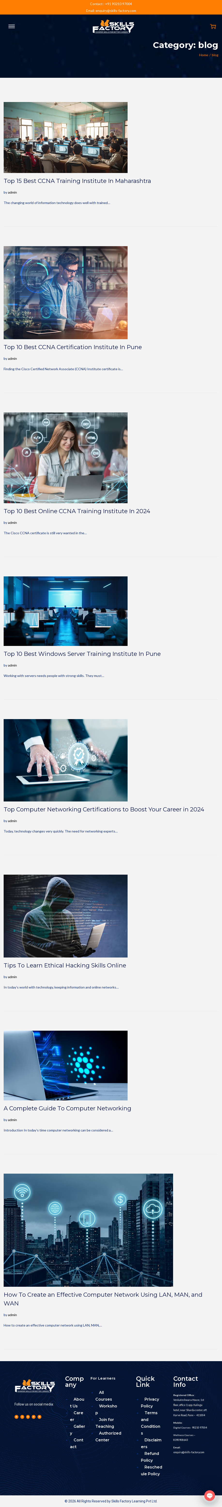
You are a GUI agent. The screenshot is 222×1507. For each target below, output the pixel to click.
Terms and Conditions (150, 1423)
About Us (77, 1402)
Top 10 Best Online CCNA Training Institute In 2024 (77, 511)
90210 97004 (199, 1426)
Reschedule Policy (151, 1470)
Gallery (77, 1430)
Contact (76, 1443)
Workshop (106, 1409)
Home (203, 55)
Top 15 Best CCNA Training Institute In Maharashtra (77, 180)
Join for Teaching (104, 1423)
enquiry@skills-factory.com (188, 1450)
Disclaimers (151, 1443)
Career (76, 1416)
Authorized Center (108, 1436)
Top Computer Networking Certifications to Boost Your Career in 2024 (104, 809)
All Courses (103, 1396)
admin (12, 192)
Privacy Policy (150, 1402)
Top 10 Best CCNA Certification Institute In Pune (73, 347)
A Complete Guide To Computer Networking (67, 1108)
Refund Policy (150, 1457)
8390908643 (180, 1438)
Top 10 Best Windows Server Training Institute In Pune (82, 653)
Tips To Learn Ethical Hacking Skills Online (65, 965)
